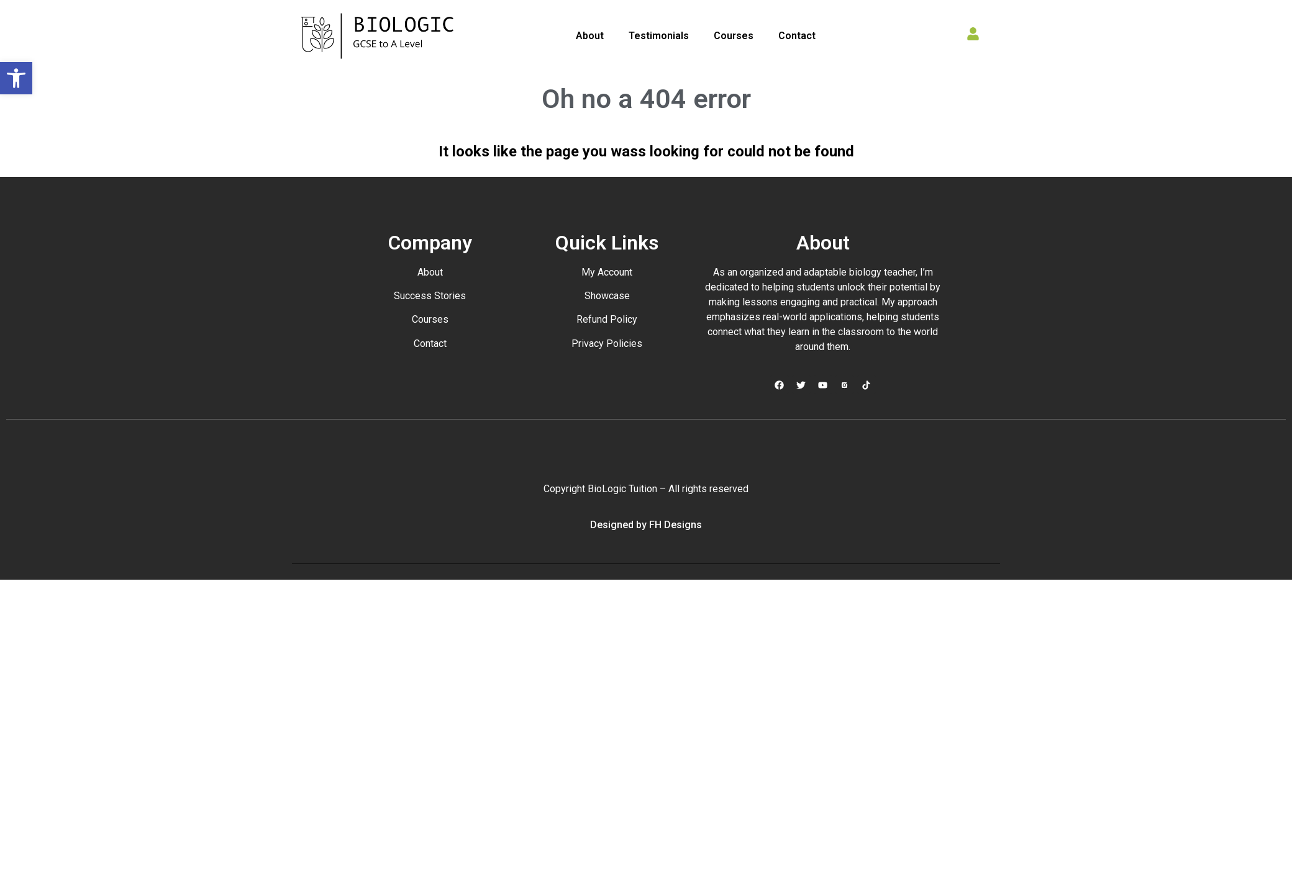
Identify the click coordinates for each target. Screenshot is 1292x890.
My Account (606, 272)
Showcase (607, 296)
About (590, 36)
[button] (16, 78)
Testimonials (659, 36)
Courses (733, 36)
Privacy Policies (606, 343)
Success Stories (430, 296)
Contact (797, 36)
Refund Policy (606, 319)
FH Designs (675, 525)
